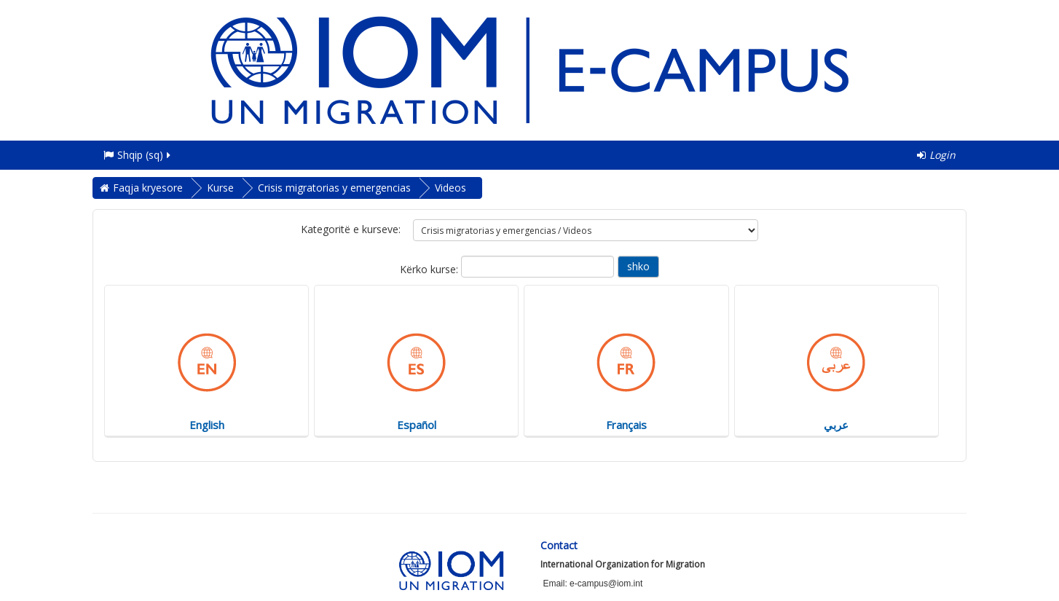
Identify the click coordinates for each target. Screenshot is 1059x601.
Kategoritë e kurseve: (351, 229)
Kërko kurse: (430, 269)
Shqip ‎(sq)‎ (138, 155)
